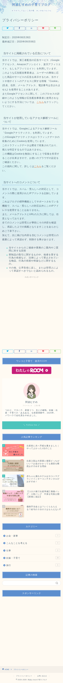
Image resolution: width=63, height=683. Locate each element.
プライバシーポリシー (24, 676)
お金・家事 (33, 535)
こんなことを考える (33, 542)
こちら (40, 102)
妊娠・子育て (33, 557)
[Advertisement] (31, 311)
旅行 (33, 565)
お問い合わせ (42, 676)
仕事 (33, 550)
